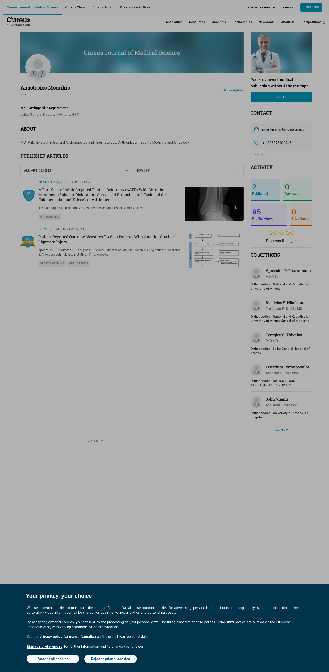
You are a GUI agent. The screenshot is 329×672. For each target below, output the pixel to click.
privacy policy (51, 636)
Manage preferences (44, 646)
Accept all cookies (53, 659)
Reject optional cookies (110, 659)
